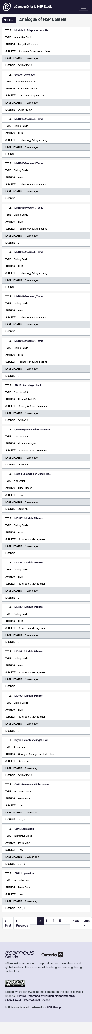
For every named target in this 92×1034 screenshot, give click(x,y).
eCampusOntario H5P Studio (27, 7)
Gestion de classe (24, 74)
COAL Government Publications (31, 784)
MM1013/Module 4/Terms (28, 207)
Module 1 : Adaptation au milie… (32, 30)
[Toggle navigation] (83, 7)
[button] (9, 20)
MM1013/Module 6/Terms (28, 119)
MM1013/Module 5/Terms (28, 163)
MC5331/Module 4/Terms (28, 562)
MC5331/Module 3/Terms (28, 651)
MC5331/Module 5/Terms (28, 606)
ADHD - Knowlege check (27, 385)
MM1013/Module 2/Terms (28, 296)
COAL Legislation (24, 828)
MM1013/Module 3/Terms (28, 252)
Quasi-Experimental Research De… (33, 429)
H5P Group (54, 1007)
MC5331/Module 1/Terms (28, 695)
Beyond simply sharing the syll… (32, 740)
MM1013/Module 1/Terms (28, 340)
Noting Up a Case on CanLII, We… (32, 473)
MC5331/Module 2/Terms (28, 518)
